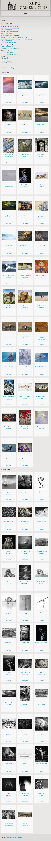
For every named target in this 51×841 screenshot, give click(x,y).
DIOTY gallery (5, 58)
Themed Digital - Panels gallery (10, 31)
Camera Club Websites (15, 837)
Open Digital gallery (6, 33)
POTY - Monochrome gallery (9, 54)
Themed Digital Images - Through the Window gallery (16, 39)
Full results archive (6, 62)
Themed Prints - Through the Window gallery (14, 37)
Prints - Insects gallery (7, 46)
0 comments (8, 102)
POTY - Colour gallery (7, 52)
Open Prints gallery (6, 29)
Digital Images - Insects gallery (10, 48)
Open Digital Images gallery (9, 42)
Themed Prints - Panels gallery (10, 28)
